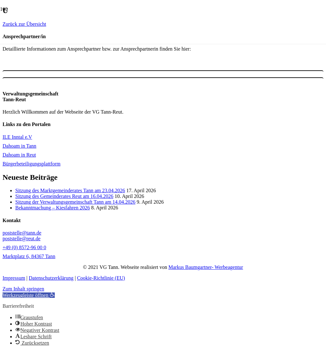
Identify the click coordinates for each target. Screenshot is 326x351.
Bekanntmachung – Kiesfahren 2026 (52, 207)
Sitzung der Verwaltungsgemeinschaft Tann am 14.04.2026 (75, 202)
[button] (29, 295)
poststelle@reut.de (21, 238)
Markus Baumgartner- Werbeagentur (205, 267)
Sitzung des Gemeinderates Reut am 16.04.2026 (64, 196)
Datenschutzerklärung (51, 278)
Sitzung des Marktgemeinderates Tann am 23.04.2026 (70, 190)
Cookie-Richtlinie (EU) (101, 278)
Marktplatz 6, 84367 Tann (29, 256)
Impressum (14, 278)
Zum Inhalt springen (23, 288)
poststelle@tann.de (22, 232)
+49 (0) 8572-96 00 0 (24, 247)
